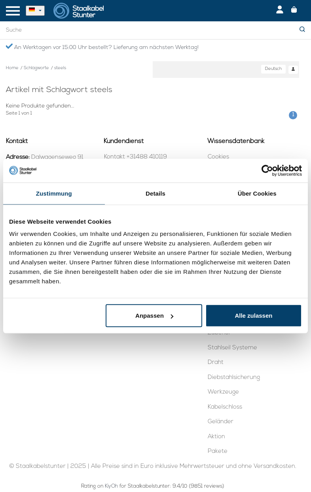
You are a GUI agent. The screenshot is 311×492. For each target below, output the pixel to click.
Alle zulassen (253, 315)
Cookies (218, 157)
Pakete (218, 451)
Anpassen (154, 315)
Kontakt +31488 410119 (135, 157)
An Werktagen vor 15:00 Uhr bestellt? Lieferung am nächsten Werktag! (102, 47)
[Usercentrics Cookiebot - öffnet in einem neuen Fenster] (267, 170)
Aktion (216, 437)
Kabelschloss (225, 407)
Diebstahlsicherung (234, 378)
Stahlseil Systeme (232, 348)
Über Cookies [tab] (257, 193)
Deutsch (273, 69)
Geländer (220, 422)
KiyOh (111, 486)
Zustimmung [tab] (54, 193)
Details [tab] (155, 193)
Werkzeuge (223, 392)
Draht (216, 363)
